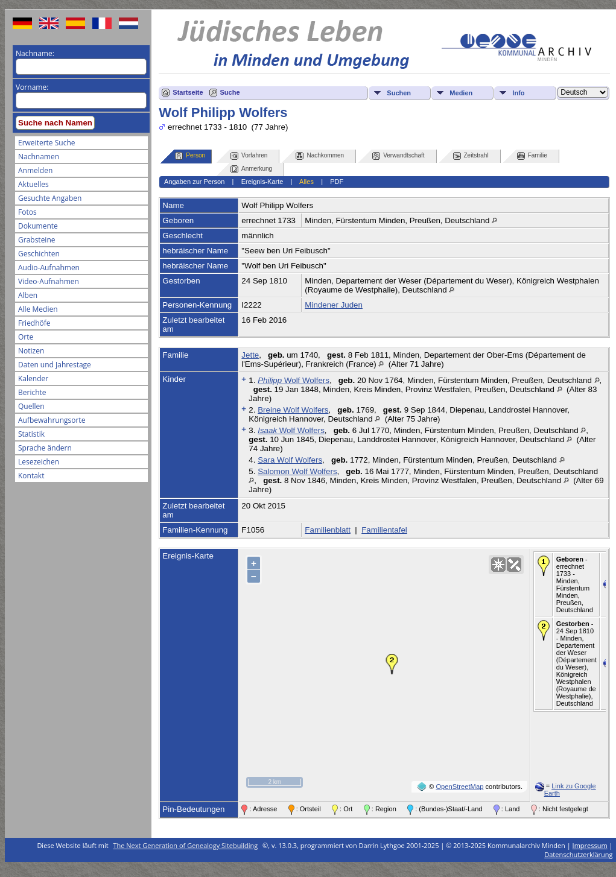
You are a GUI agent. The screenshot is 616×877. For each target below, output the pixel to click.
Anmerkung (251, 169)
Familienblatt (328, 529)
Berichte (32, 392)
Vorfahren (248, 155)
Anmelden (35, 170)
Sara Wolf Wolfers (290, 459)
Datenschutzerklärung (578, 854)
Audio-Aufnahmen (49, 267)
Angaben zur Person (194, 181)
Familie (532, 155)
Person (190, 155)
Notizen (31, 351)
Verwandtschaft (398, 155)
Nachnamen (38, 156)
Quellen (31, 406)
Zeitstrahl (471, 155)
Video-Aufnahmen (48, 281)
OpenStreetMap (459, 786)
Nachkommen (320, 155)
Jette (250, 354)
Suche (230, 92)
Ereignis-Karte (262, 181)
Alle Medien (38, 309)
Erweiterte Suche (46, 143)
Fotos (27, 212)
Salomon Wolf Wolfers (297, 471)
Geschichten (39, 254)
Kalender (33, 378)
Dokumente (38, 226)
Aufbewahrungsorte (51, 420)
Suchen (399, 93)
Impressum (590, 845)
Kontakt (31, 475)
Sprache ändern (45, 448)
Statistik (31, 434)
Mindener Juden (334, 304)
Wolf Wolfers (293, 380)
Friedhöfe (34, 323)
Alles (306, 181)
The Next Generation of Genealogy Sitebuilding (185, 845)
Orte (25, 337)
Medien (460, 93)
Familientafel (384, 529)
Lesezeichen (38, 462)
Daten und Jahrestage (54, 364)
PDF (336, 181)
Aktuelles (33, 184)
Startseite (188, 92)
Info (518, 93)
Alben (27, 295)
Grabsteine (37, 240)
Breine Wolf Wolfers (293, 409)
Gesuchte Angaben (49, 198)
